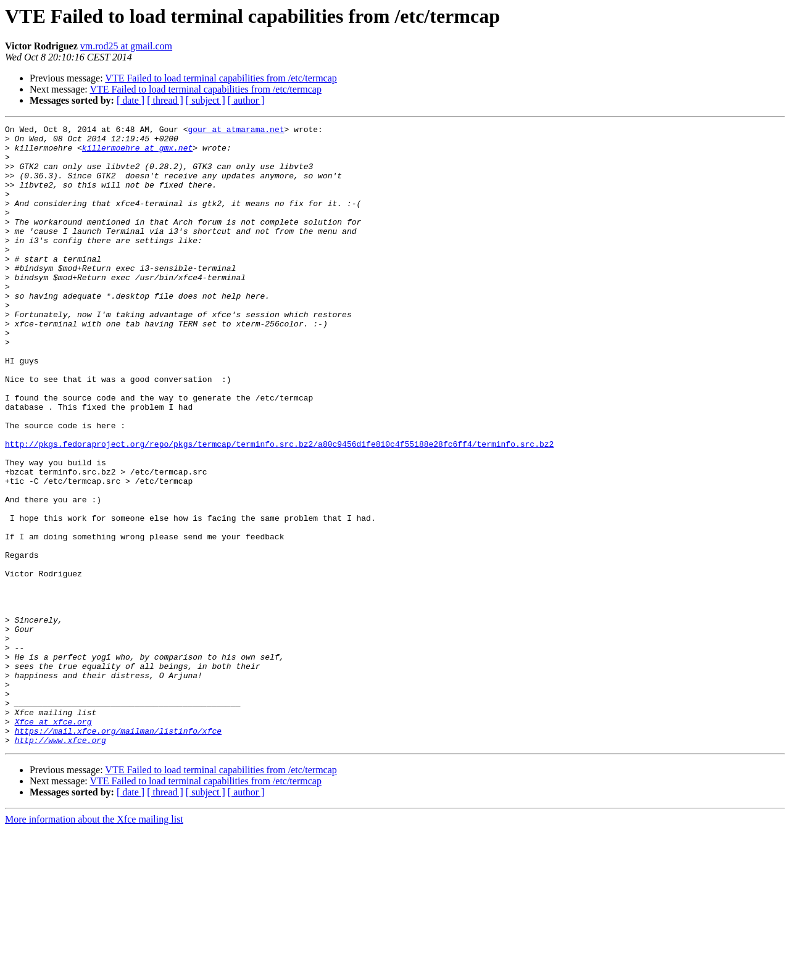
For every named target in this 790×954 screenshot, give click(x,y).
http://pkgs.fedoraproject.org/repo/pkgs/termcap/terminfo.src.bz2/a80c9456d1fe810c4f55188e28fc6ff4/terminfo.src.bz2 (279, 508)
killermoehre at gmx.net (137, 153)
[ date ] (130, 100)
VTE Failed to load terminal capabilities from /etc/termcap (220, 78)
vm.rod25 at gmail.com (126, 46)
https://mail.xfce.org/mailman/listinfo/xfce (118, 852)
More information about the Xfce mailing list (94, 943)
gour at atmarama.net (236, 130)
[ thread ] (165, 100)
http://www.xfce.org (60, 863)
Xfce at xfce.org (53, 841)
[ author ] (246, 100)
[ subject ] (205, 100)
